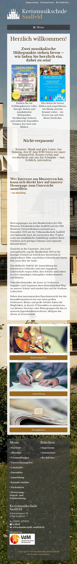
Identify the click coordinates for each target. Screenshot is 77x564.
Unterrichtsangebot (22, 462)
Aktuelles (16, 452)
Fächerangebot (38, 357)
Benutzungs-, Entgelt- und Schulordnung (18, 495)
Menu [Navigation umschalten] (38, 27)
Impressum (32, 2)
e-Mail (16, 524)
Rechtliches (62, 2)
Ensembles (17, 472)
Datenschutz (47, 2)
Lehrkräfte (17, 467)
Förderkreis (17, 487)
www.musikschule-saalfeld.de (29, 527)
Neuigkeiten (38, 430)
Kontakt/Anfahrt (20, 482)
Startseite (16, 448)
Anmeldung (38, 394)
